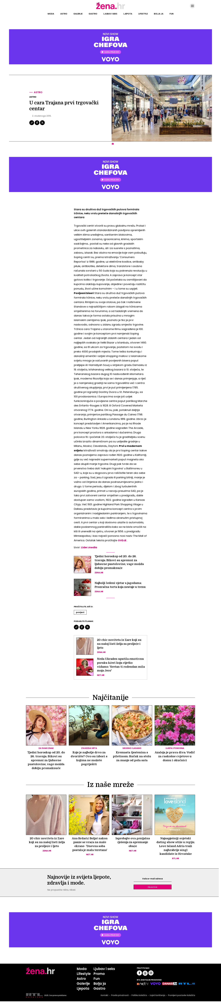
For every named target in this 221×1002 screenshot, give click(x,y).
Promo (99, 974)
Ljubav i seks (110, 13)
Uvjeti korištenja (157, 996)
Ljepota (127, 13)
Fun (172, 13)
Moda (51, 13)
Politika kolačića (139, 996)
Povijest (80, 612)
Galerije (77, 13)
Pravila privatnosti (119, 996)
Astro (63, 13)
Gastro (93, 13)
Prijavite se (152, 887)
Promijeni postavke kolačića (181, 996)
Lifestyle (143, 13)
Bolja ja (158, 13)
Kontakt (104, 996)
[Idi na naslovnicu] (110, 9)
